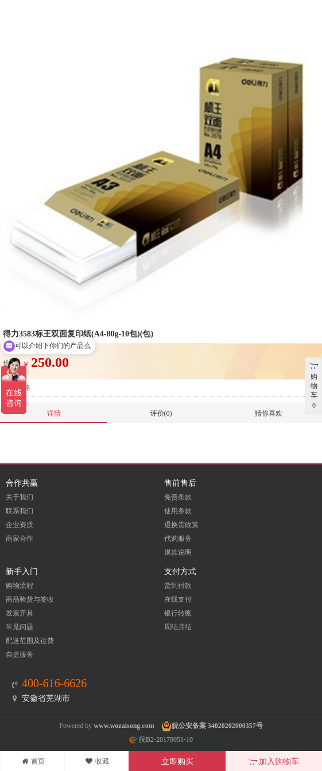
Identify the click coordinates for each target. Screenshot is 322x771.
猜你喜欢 (268, 413)
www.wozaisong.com (124, 726)
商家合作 (19, 538)
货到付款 (178, 586)
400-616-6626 (54, 683)
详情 (54, 413)
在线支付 (178, 599)
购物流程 (19, 586)
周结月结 (178, 627)
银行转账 (178, 613)
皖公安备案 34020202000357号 (217, 726)
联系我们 (19, 511)
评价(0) (161, 413)
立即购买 (177, 761)
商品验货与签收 (30, 599)
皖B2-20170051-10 (161, 739)
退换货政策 (181, 525)
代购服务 (178, 538)
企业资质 (19, 525)
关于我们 (19, 497)
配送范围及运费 (30, 641)
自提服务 (19, 654)
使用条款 (178, 511)
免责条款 (178, 497)
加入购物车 (274, 761)
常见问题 (19, 627)
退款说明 (178, 552)
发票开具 (19, 613)
